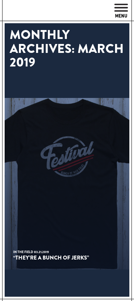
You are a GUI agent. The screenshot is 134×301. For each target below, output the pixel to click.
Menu (121, 11)
